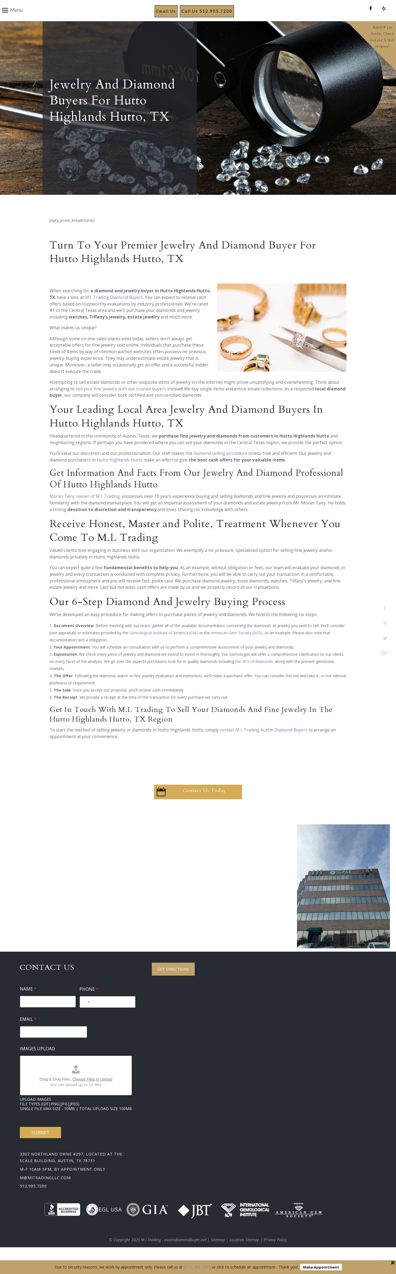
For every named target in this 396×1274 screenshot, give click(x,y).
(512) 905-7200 (197, 1267)
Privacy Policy (275, 1252)
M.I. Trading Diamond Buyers (114, 310)
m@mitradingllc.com (45, 1190)
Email (28, 1032)
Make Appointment (321, 1267)
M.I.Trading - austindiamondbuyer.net (174, 1252)
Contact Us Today (204, 803)
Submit (41, 1145)
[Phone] (107, 1015)
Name (28, 1002)
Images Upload (37, 1061)
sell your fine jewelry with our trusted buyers (121, 402)
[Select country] (85, 1015)
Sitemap (218, 1252)
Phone (88, 1002)
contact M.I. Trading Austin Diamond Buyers (263, 743)
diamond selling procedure (220, 466)
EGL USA (104, 1222)
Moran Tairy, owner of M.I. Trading (85, 509)
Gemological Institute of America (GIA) (164, 645)
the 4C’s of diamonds (254, 674)
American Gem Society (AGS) (236, 645)
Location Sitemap (244, 1252)
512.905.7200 (33, 1199)
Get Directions (173, 982)
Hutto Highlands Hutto (119, 473)
